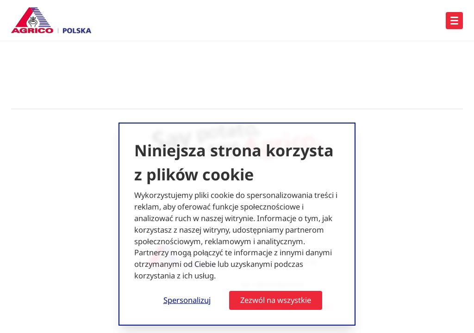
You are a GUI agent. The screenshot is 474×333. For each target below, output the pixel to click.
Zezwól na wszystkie (275, 300)
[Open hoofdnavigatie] (454, 20)
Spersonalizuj (187, 300)
